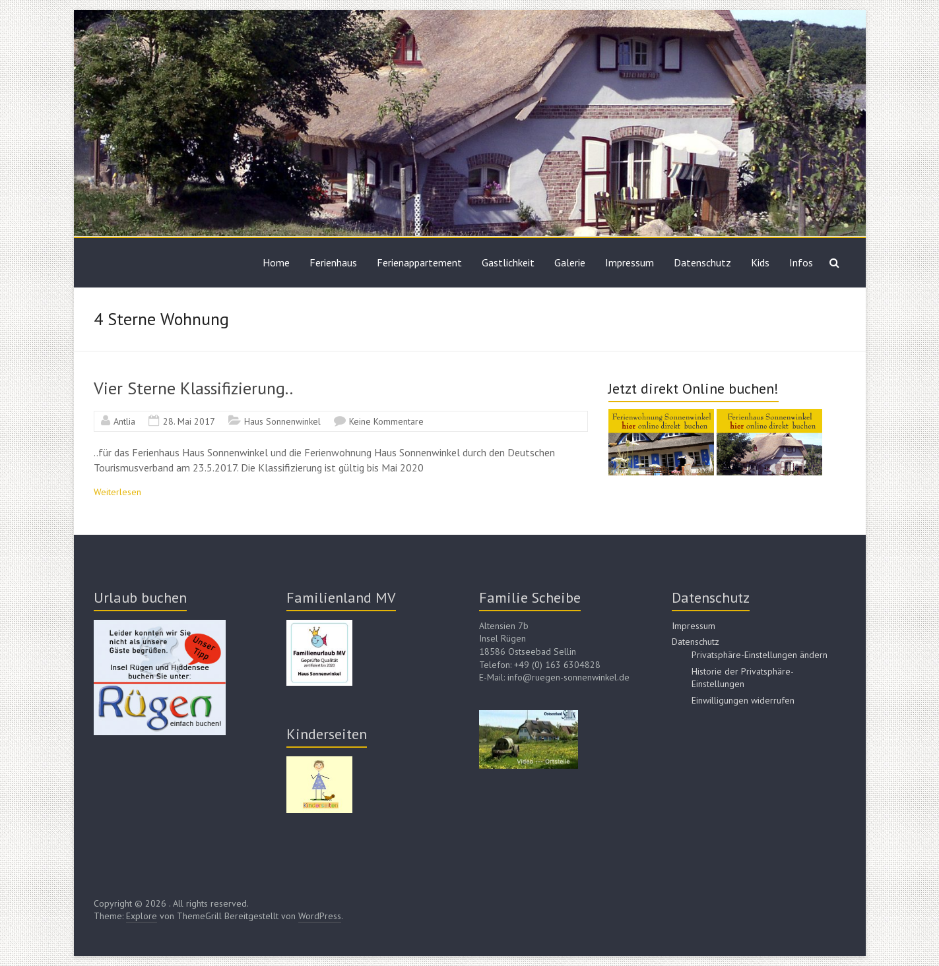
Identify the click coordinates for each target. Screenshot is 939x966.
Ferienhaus (333, 262)
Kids (760, 262)
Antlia (124, 421)
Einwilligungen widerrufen (743, 700)
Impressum (629, 262)
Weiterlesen (117, 492)
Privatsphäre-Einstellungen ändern (759, 655)
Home (276, 262)
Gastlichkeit (508, 262)
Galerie (569, 262)
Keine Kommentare (386, 421)
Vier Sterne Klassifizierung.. (193, 388)
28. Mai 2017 (189, 421)
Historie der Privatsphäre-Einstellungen (743, 677)
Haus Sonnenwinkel (282, 421)
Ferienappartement (419, 262)
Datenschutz (702, 262)
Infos (801, 262)
